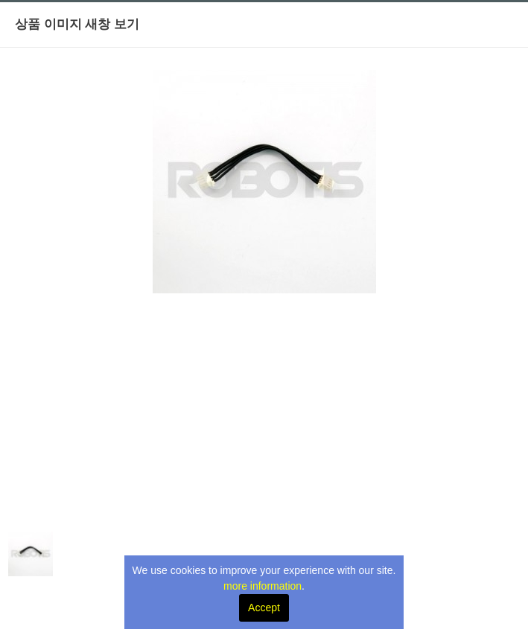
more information (262, 586)
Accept (264, 607)
